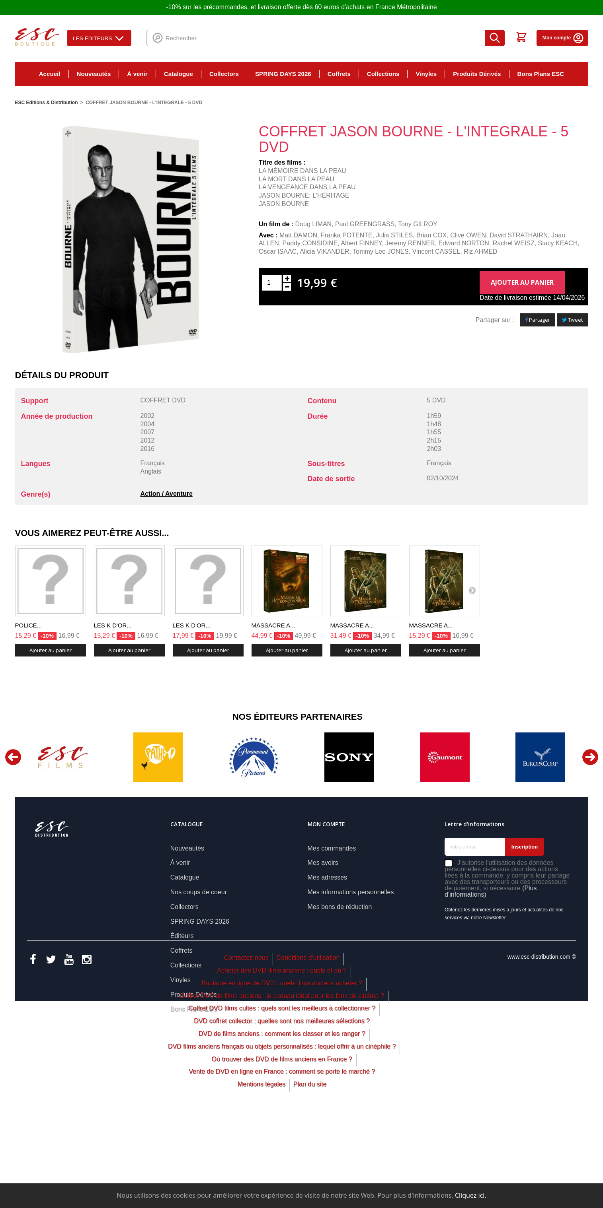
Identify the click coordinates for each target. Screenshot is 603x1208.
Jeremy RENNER (410, 243)
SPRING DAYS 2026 (283, 73)
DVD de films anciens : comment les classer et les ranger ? (282, 1122)
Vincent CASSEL (436, 251)
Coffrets (339, 73)
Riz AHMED (480, 251)
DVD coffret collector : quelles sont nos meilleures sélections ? (282, 1109)
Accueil (49, 73)
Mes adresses (327, 877)
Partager (537, 319)
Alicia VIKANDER (324, 251)
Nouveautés (94, 73)
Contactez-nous (246, 1046)
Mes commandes (332, 848)
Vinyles (426, 73)
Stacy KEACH (558, 243)
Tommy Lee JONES (380, 251)
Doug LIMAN (313, 224)
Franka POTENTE (347, 235)
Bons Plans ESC (540, 73)
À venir (137, 73)
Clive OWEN (468, 235)
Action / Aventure (167, 493)
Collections (383, 73)
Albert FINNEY (361, 243)
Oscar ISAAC (278, 251)
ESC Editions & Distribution (46, 102)
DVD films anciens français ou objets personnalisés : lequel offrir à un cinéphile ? (282, 1134)
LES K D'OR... (113, 625)
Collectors (224, 73)
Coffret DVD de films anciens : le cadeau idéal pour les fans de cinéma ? (282, 1084)
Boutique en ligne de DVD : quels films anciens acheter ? (281, 1071)
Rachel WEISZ (514, 243)
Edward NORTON (463, 243)
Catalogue (178, 73)
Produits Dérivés (477, 73)
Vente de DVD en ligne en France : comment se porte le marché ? (282, 1159)
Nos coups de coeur (198, 892)
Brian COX (431, 235)
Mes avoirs (323, 862)
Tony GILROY (417, 224)
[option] (63, 757)
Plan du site (310, 1172)
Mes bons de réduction (340, 906)
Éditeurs (182, 935)
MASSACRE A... (273, 625)
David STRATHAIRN (519, 235)
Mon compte (563, 38)
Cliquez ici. (470, 1195)
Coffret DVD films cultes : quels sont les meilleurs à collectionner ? (281, 1096)
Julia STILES (394, 235)
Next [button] (590, 757)
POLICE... (28, 625)
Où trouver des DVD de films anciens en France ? (282, 1147)
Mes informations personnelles (351, 892)
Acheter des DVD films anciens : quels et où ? (282, 1058)
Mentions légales (261, 1172)
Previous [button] (13, 757)
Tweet (572, 319)
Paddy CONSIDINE (310, 243)
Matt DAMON (298, 235)
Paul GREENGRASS (364, 224)
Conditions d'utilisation (308, 1046)
